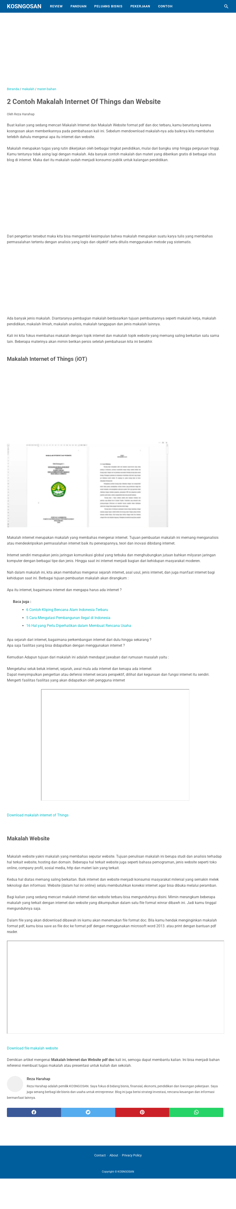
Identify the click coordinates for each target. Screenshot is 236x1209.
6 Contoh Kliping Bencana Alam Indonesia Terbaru (67, 609)
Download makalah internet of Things (37, 815)
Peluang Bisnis (108, 6)
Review (56, 6)
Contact (100, 1155)
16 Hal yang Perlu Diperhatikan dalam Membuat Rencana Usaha (78, 625)
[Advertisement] (118, 52)
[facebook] (34, 1112)
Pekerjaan (140, 6)
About (113, 1155)
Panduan (79, 6)
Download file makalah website (32, 1048)
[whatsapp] (196, 1112)
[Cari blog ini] (226, 6)
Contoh (165, 6)
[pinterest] (142, 1112)
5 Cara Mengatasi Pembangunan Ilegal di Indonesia (68, 618)
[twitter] (88, 1112)
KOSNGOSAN (24, 6)
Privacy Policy (132, 1155)
